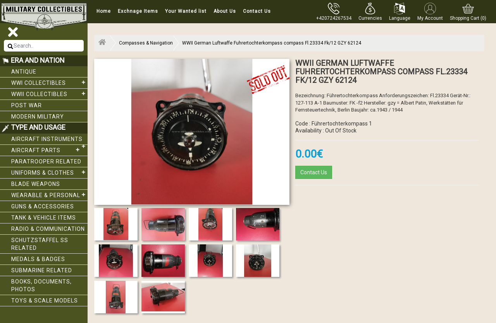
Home (103, 11)
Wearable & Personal (49, 194)
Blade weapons (35, 184)
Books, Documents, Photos (41, 285)
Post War (26, 105)
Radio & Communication (48, 229)
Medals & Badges (38, 259)
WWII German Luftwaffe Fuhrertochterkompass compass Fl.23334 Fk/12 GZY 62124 (271, 43)
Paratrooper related (46, 161)
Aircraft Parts (46, 149)
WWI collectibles (49, 82)
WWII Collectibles (49, 93)
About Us (225, 11)
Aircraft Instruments (49, 140)
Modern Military (37, 116)
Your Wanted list (186, 11)
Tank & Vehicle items (43, 218)
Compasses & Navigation (146, 43)
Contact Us (257, 11)
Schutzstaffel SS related (39, 244)
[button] (370, 12)
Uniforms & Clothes (49, 172)
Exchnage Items (138, 11)
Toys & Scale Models (44, 300)
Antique (23, 72)
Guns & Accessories (42, 206)
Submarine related (41, 270)
